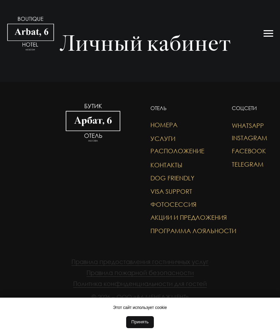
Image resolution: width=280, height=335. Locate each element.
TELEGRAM (248, 164)
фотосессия (173, 204)
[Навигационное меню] (268, 33)
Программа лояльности (193, 231)
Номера (163, 125)
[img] (20, 135)
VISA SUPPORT (171, 191)
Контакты (166, 165)
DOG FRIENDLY (172, 178)
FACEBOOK (249, 151)
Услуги (162, 138)
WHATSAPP (248, 125)
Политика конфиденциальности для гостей (140, 283)
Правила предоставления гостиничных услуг (140, 261)
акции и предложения (188, 217)
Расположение (177, 151)
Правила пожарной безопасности (140, 272)
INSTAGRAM (249, 138)
